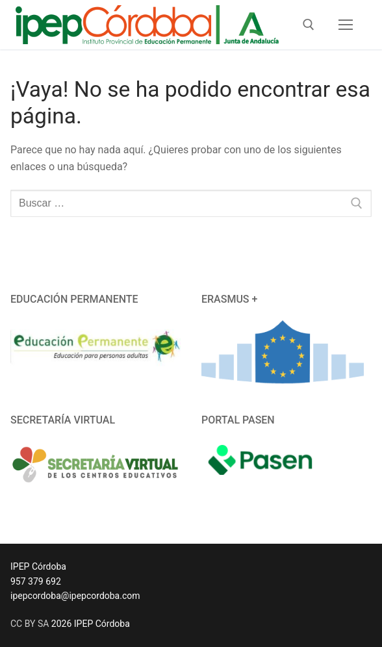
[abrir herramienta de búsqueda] (308, 25)
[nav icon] (345, 24)
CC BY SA (29, 623)
